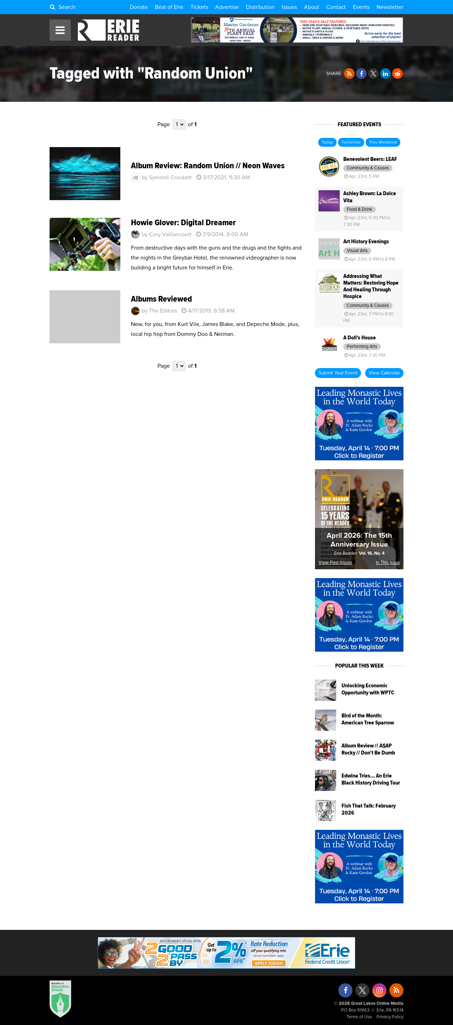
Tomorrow (351, 142)
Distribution (260, 7)
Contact (336, 7)
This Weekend (383, 142)
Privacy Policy (390, 1017)
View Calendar (384, 373)
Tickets (199, 7)
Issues (289, 7)
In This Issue (388, 562)
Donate (139, 7)
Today (327, 142)
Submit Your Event (338, 373)
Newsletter (390, 7)
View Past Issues (335, 562)
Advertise (227, 7)
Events (361, 7)
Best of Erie (169, 7)
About (311, 7)
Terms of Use (359, 1017)
